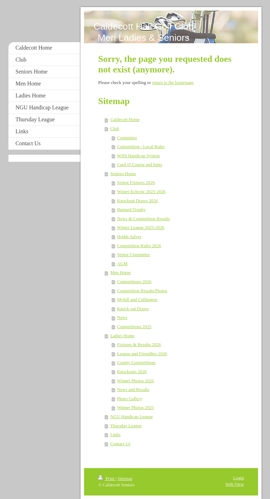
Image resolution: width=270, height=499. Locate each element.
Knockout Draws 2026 (137, 200)
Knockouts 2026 (132, 371)
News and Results (133, 389)
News (122, 317)
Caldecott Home (125, 119)
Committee (127, 137)
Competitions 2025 (134, 326)
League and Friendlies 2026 (142, 353)
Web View (234, 484)
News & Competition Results (143, 218)
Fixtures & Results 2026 (139, 344)
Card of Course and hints (139, 164)
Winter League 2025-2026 (141, 227)
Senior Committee (133, 254)
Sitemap (124, 478)
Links (115, 434)
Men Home (120, 272)
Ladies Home (122, 335)
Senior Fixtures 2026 (136, 182)
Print (106, 478)
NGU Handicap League (131, 416)
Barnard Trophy (131, 209)
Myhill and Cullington (137, 299)
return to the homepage (172, 82)
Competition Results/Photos (142, 290)
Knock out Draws (133, 308)
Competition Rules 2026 (139, 245)
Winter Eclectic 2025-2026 (141, 191)
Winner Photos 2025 (135, 407)
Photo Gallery (129, 398)
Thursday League (126, 425)
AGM (122, 263)
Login (238, 477)
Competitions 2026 (134, 281)
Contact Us (120, 443)
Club (114, 128)
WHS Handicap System (138, 155)
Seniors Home (123, 173)
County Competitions (136, 362)
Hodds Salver (129, 236)
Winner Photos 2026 (135, 380)
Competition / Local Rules (141, 146)
